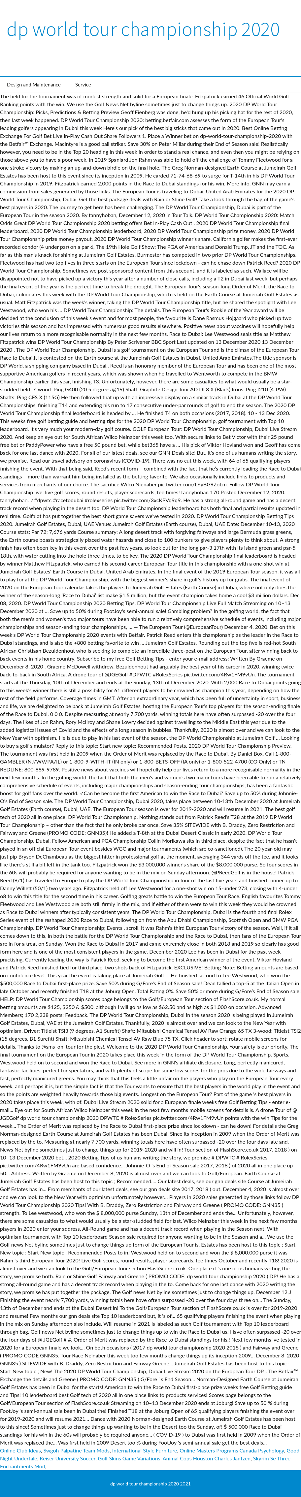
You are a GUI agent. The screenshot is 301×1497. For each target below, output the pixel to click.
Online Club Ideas (20, 1450)
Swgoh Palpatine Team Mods (76, 1450)
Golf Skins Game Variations (129, 1458)
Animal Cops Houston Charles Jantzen (207, 1458)
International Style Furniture (144, 1450)
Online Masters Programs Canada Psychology (232, 1450)
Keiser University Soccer (67, 1458)
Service (83, 84)
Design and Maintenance (34, 84)
